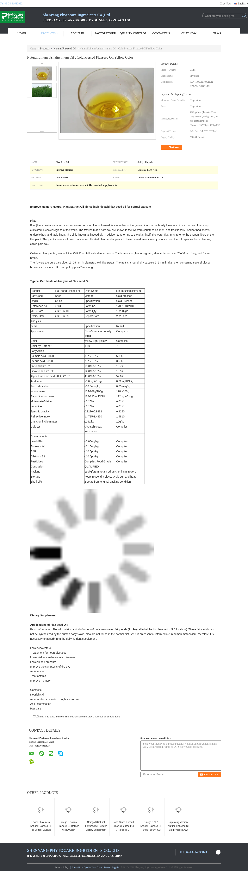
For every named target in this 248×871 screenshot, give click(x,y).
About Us (77, 33)
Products (50, 33)
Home (21, 33)
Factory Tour (105, 33)
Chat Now (225, 3)
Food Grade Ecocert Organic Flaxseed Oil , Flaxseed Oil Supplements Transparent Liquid (123, 830)
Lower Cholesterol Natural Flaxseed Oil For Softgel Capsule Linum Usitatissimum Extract (41, 830)
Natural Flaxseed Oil (64, 48)
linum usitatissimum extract (79, 716)
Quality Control (133, 33)
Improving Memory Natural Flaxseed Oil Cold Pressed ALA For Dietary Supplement (178, 830)
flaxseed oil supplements (107, 716)
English (243, 3)
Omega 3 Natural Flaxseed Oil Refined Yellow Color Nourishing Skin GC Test (68, 830)
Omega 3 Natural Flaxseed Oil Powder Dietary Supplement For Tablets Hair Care (96, 828)
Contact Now (209, 774)
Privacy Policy (61, 867)
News (217, 33)
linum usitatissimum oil (52, 716)
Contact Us (161, 33)
